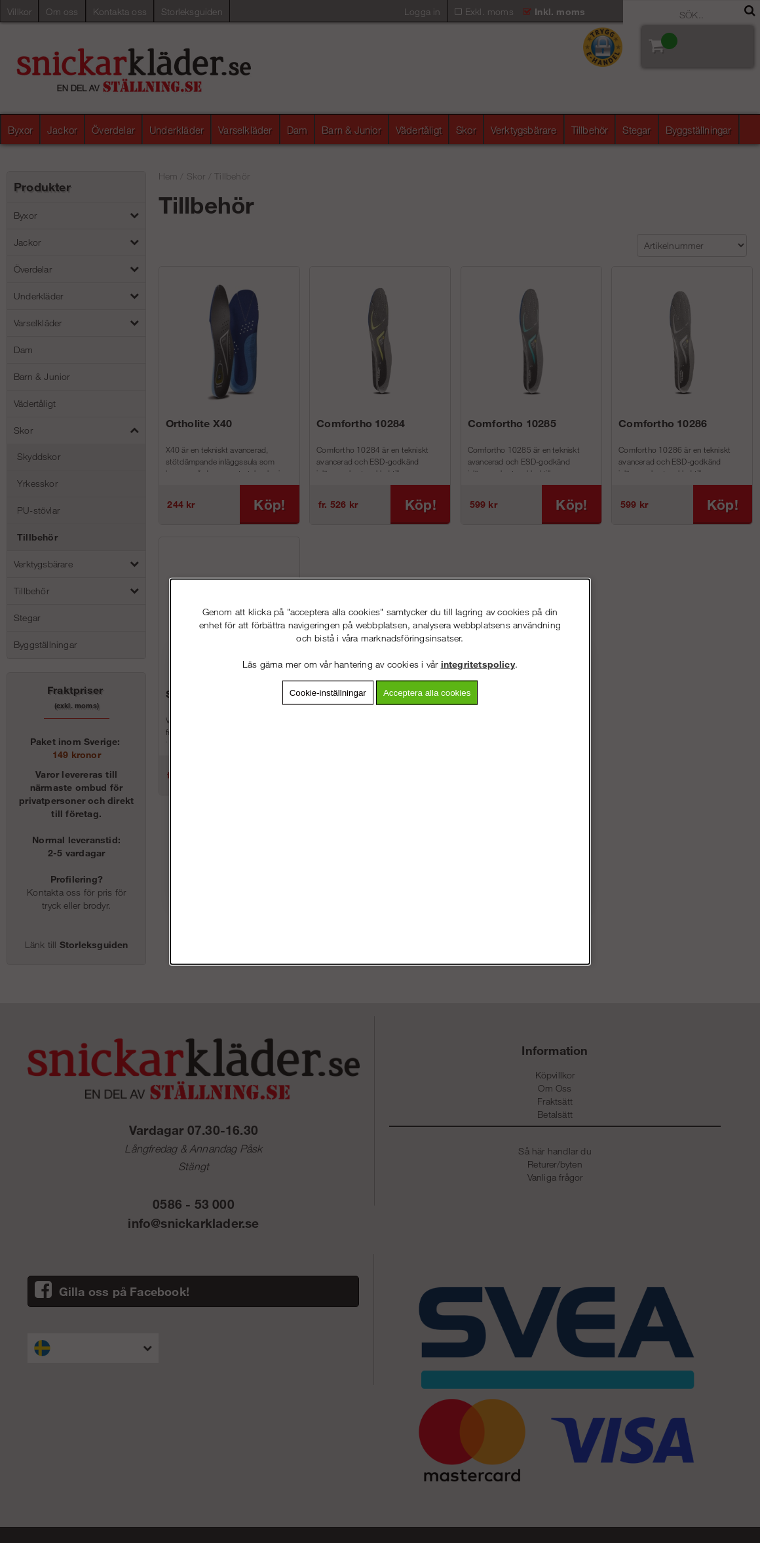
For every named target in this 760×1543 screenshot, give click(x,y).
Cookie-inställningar (328, 692)
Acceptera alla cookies (426, 692)
